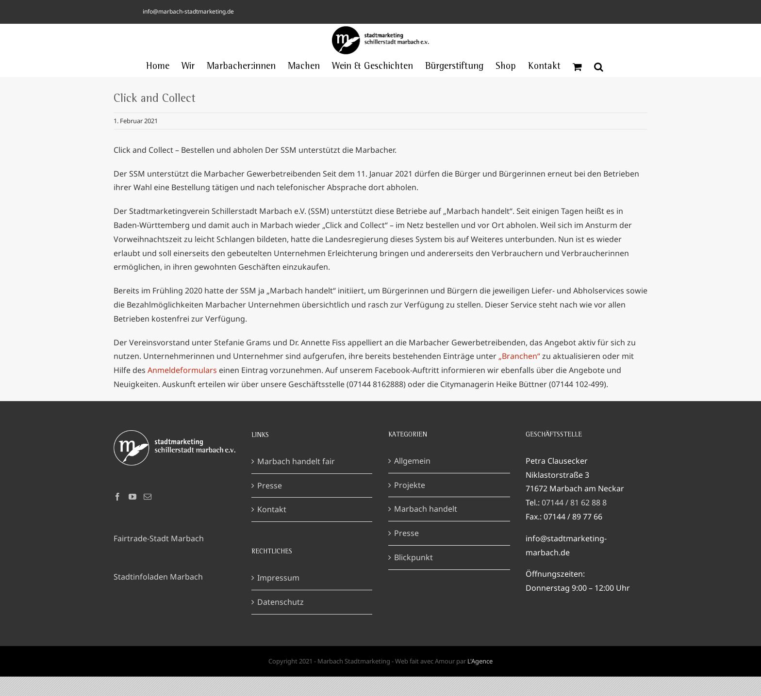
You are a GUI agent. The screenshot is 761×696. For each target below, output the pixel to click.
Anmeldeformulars (183, 370)
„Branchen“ (519, 356)
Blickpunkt (413, 576)
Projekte (409, 504)
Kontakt (271, 528)
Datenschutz (280, 621)
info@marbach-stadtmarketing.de (188, 11)
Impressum (278, 597)
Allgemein (412, 480)
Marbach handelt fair (296, 480)
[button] (598, 67)
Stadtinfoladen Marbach (158, 596)
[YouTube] (132, 516)
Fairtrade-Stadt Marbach (159, 557)
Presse (269, 504)
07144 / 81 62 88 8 (574, 522)
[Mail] (147, 516)
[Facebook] (117, 516)
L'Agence (480, 680)
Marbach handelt (425, 528)
